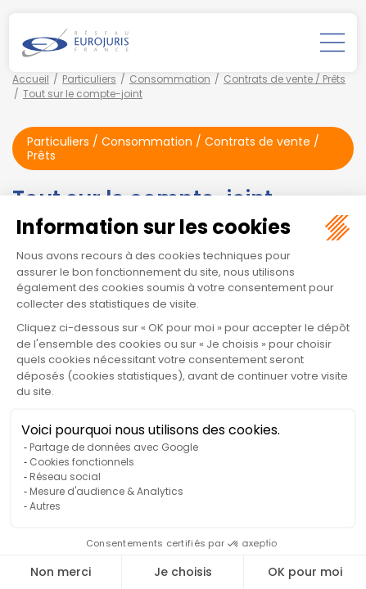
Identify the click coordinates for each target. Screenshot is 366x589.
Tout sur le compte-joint (82, 94)
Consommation (169, 79)
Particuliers (89, 79)
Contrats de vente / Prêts (285, 79)
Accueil (30, 79)
